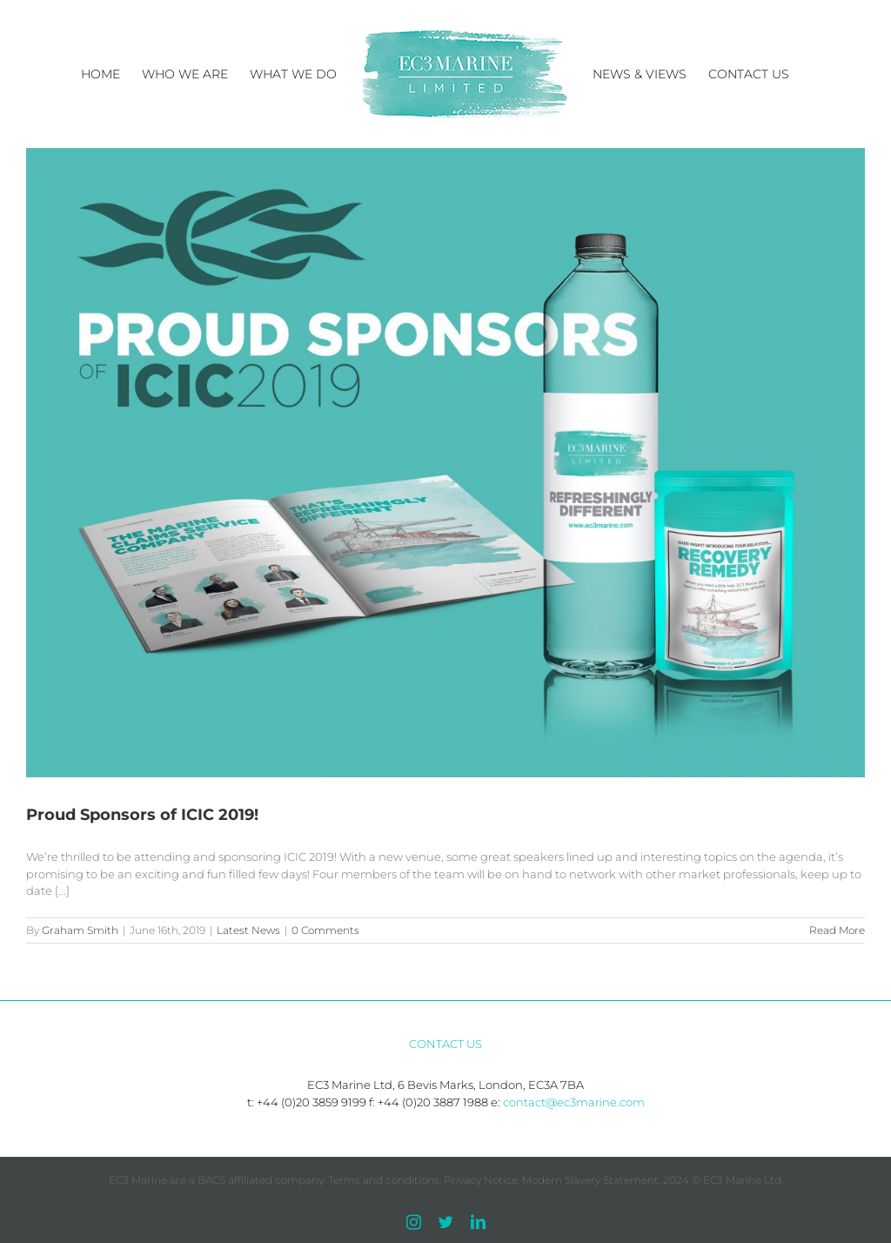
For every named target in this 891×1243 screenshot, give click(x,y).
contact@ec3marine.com (574, 1102)
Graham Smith (80, 930)
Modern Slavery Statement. (591, 1179)
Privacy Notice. (481, 1179)
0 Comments (325, 930)
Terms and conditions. (384, 1179)
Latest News (248, 930)
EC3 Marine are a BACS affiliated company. (218, 1179)
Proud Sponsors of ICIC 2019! (142, 814)
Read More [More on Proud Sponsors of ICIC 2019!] (837, 930)
